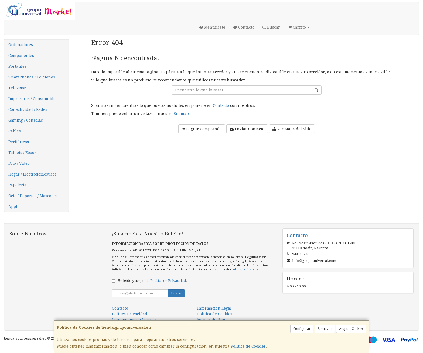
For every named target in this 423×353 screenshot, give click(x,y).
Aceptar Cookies (351, 329)
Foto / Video (19, 163)
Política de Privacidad (246, 269)
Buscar (271, 27)
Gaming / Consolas (25, 120)
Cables (14, 131)
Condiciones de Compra (134, 319)
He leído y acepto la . (152, 281)
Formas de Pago (211, 319)
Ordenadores (20, 45)
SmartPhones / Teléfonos (31, 77)
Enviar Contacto (247, 129)
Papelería (17, 185)
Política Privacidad (129, 314)
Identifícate (212, 27)
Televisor (17, 88)
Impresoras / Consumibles (32, 99)
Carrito (299, 27)
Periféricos (18, 142)
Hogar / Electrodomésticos (32, 174)
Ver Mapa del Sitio (291, 129)
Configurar (302, 329)
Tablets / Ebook (22, 152)
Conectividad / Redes (27, 109)
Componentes (21, 55)
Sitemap (181, 113)
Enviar (176, 293)
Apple (13, 206)
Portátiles (17, 66)
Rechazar (325, 329)
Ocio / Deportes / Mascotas (32, 196)
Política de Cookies (248, 346)
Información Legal (214, 308)
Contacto (243, 27)
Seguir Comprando (202, 129)
